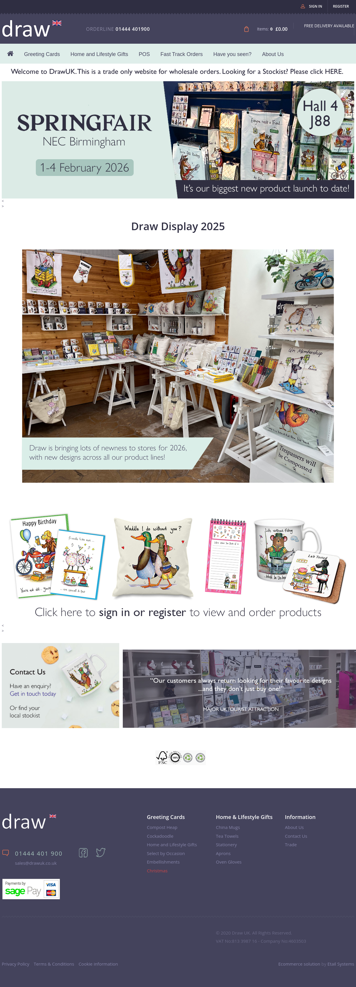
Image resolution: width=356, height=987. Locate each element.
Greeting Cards (42, 54)
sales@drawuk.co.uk (36, 863)
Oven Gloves (228, 862)
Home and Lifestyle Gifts (99, 54)
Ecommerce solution (299, 964)
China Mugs (228, 827)
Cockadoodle (160, 836)
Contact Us (296, 836)
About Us (273, 54)
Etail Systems (341, 964)
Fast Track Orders (181, 54)
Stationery (226, 844)
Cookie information (98, 964)
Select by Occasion (166, 853)
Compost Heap (162, 827)
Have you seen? (232, 54)
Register (341, 6)
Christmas (157, 871)
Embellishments (163, 862)
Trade (291, 844)
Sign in (315, 6)
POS (144, 54)
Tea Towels (227, 836)
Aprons (223, 853)
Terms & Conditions (54, 964)
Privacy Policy (15, 964)
